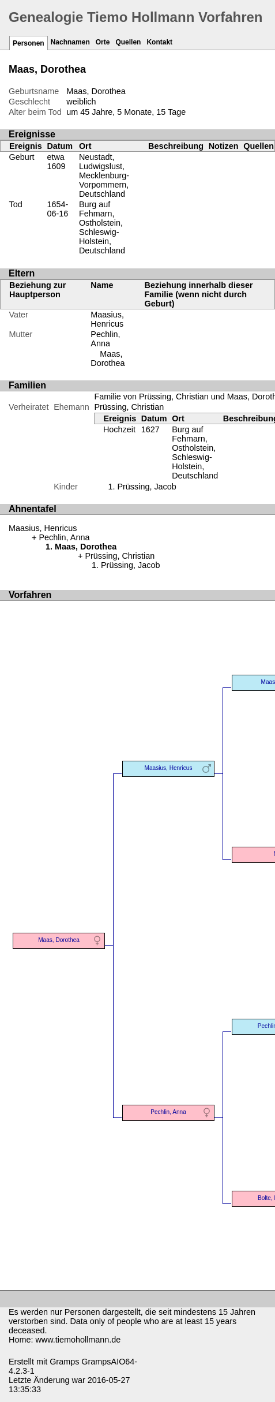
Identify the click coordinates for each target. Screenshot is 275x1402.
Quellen (128, 42)
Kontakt (159, 42)
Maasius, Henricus (107, 319)
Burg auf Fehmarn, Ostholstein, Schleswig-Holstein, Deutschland (102, 227)
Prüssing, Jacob (146, 486)
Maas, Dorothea (108, 358)
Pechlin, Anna (105, 339)
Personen (28, 43)
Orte (103, 42)
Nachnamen (70, 42)
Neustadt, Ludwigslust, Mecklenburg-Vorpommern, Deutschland (104, 175)
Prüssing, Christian (129, 407)
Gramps (64, 1361)
